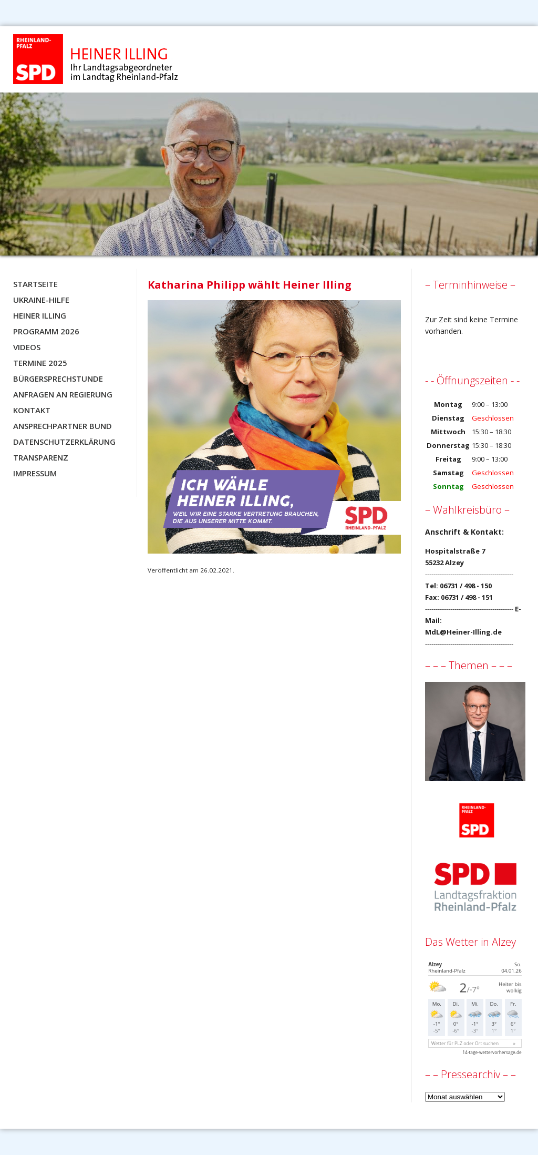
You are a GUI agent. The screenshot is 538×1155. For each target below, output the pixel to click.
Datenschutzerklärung (64, 441)
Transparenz (40, 457)
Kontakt (31, 410)
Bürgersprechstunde (58, 378)
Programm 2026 (46, 331)
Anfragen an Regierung (62, 394)
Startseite (35, 284)
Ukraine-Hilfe (41, 299)
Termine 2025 (40, 362)
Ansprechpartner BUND (62, 426)
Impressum (35, 473)
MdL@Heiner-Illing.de (463, 632)
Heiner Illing (39, 315)
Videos (26, 347)
